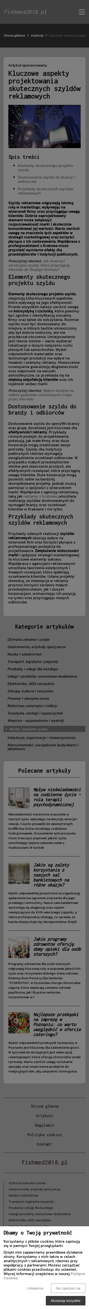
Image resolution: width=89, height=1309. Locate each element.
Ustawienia (35, 1288)
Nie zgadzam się (68, 1288)
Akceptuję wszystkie (65, 1301)
